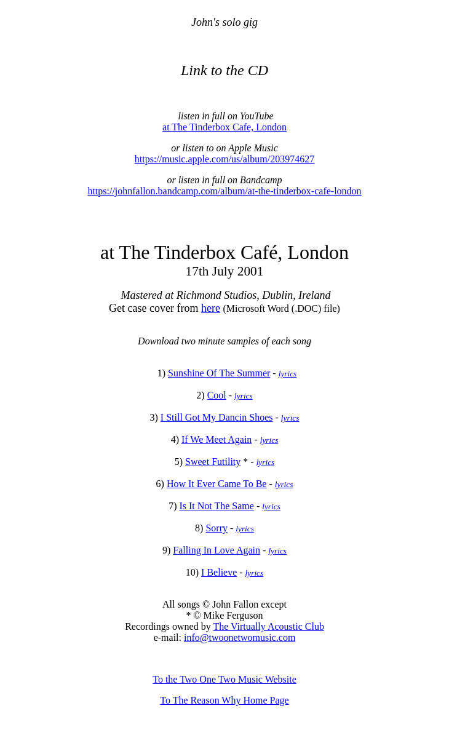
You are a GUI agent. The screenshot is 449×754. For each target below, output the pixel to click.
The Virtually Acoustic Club (268, 626)
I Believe (219, 572)
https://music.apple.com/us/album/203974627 (224, 159)
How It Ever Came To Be (217, 483)
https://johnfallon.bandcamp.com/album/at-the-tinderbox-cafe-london (224, 191)
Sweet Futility (212, 461)
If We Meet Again (216, 439)
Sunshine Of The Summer (219, 373)
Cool (216, 395)
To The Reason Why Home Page (224, 700)
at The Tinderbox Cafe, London (224, 127)
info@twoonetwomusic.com (239, 637)
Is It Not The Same (216, 506)
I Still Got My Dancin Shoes (217, 417)
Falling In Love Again (216, 550)
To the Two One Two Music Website (224, 679)
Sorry (216, 528)
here (210, 308)
